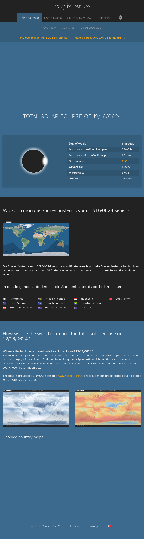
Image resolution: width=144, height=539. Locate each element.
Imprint (75, 526)
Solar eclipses (29, 17)
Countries (68, 27)
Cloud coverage (90, 27)
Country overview (79, 17)
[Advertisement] (72, 72)
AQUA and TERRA (70, 375)
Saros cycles (53, 17)
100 (124, 161)
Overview (49, 27)
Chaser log (104, 17)
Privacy (93, 526)
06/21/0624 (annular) (41, 37)
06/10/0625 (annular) (100, 37)
